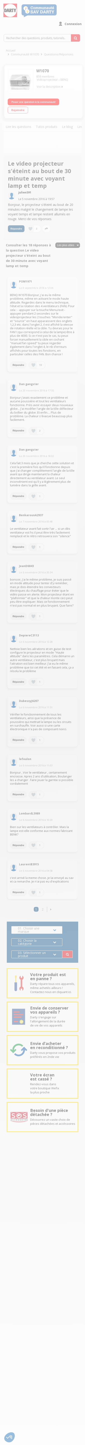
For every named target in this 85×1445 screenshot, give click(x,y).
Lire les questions (18, 126)
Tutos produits (46, 126)
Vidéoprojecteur (47, 79)
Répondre (16, 228)
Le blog (67, 126)
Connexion (73, 24)
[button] (51, 909)
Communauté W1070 (25, 54)
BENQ (64, 79)
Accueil (10, 50)
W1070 (42, 70)
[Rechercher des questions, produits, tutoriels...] (75, 38)
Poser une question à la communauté (33, 102)
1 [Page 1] (36, 909)
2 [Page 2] (43, 909)
